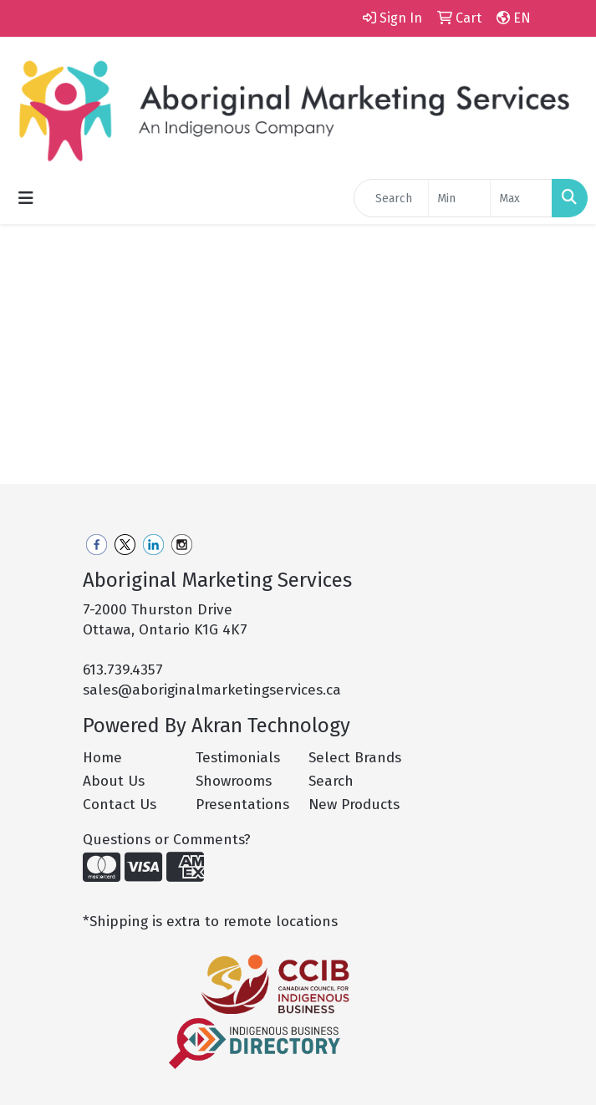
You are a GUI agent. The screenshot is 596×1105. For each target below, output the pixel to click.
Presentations (242, 804)
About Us (114, 781)
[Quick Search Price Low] (459, 198)
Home (102, 757)
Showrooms (234, 781)
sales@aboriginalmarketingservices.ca (212, 690)
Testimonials (238, 757)
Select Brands (354, 757)
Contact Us (119, 804)
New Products (354, 804)
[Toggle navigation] (25, 198)
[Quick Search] (391, 198)
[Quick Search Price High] (521, 198)
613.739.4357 (123, 670)
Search (331, 781)
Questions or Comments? (167, 839)
